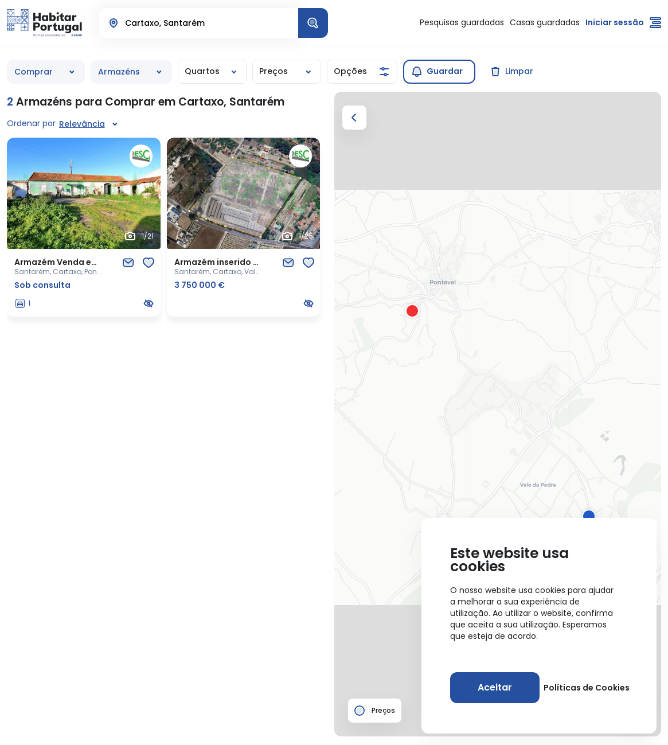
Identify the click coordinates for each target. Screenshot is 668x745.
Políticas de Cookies (587, 687)
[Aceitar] (495, 687)
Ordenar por (31, 123)
